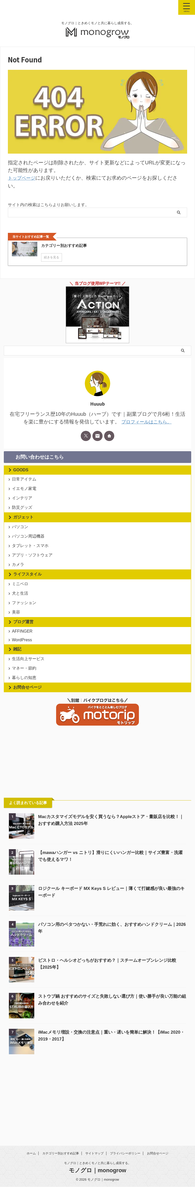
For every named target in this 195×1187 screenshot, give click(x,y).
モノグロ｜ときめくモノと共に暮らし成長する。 (97, 1163)
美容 (17, 656)
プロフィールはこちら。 (146, 421)
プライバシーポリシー (125, 1153)
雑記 (17, 702)
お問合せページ (27, 751)
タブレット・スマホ (31, 568)
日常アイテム (25, 480)
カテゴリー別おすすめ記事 (60, 1153)
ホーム (31, 1153)
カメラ (19, 594)
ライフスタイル (27, 606)
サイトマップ (94, 1153)
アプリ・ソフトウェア (33, 581)
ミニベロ (21, 617)
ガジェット (23, 531)
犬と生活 (21, 630)
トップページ (23, 178)
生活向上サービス (29, 713)
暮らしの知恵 (25, 739)
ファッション (25, 643)
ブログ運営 (23, 667)
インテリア (23, 506)
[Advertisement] (42, 826)
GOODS (20, 469)
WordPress (23, 691)
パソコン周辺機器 (29, 555)
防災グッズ (23, 519)
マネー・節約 (25, 726)
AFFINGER (23, 679)
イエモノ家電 (25, 493)
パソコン (21, 542)
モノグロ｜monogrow (97, 1170)
